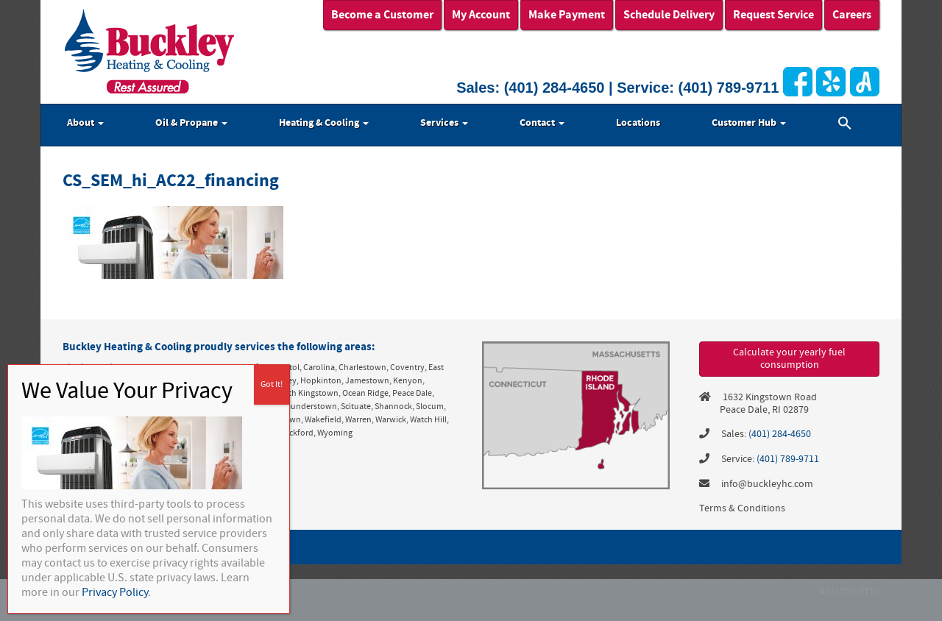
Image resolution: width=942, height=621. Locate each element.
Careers (851, 15)
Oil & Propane (191, 123)
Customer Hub (749, 123)
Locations (638, 123)
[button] (845, 125)
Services (444, 123)
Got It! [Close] (272, 384)
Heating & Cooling (324, 123)
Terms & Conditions (742, 508)
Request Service (773, 15)
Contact (542, 123)
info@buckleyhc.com (767, 484)
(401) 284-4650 (554, 87)
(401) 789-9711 (729, 87)
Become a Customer (382, 15)
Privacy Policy (115, 592)
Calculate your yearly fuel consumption (789, 359)
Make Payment (566, 15)
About (85, 123)
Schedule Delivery (669, 15)
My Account (481, 15)
